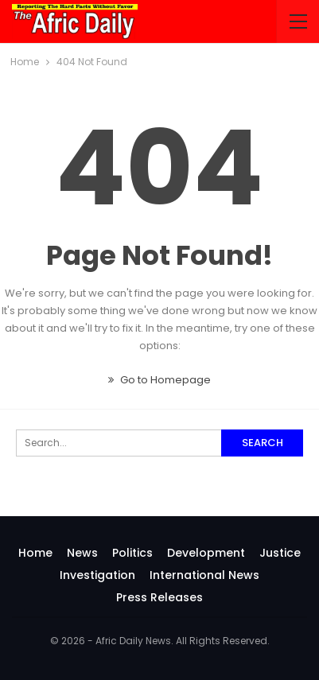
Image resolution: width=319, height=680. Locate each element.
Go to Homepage (159, 379)
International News (204, 575)
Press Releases (159, 597)
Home (35, 553)
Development (206, 553)
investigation (97, 575)
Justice (280, 553)
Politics (132, 553)
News (82, 553)
